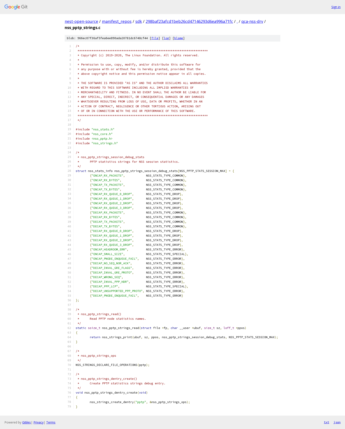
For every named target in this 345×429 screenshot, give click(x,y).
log (166, 38)
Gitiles (26, 422)
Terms (50, 422)
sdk (138, 21)
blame (178, 38)
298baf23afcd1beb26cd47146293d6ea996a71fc (189, 21)
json (337, 422)
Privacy (38, 422)
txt (326, 422)
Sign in (336, 7)
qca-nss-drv (252, 21)
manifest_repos (117, 21)
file (154, 38)
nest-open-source (81, 21)
